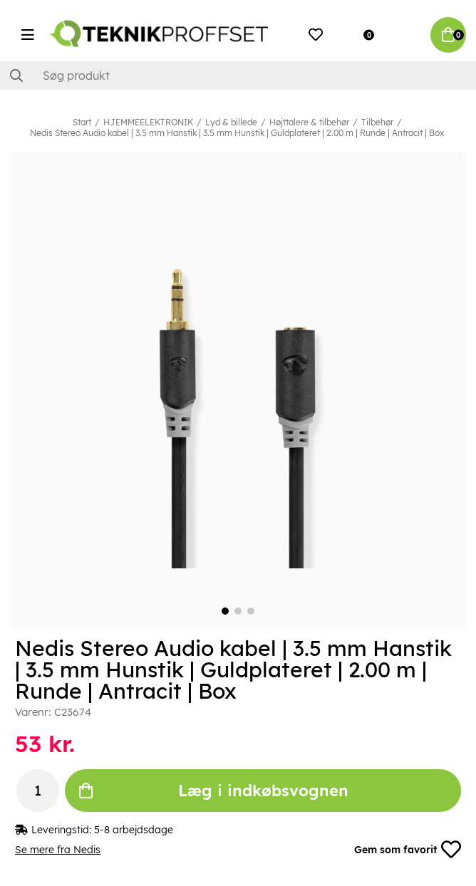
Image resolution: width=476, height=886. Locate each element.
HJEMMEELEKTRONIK (148, 122)
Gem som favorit (407, 850)
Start (82, 122)
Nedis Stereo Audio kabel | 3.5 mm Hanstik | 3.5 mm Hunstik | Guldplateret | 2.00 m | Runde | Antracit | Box (237, 132)
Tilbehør (377, 122)
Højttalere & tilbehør (309, 122)
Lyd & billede (231, 122)
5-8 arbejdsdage (133, 829)
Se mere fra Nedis (57, 849)
